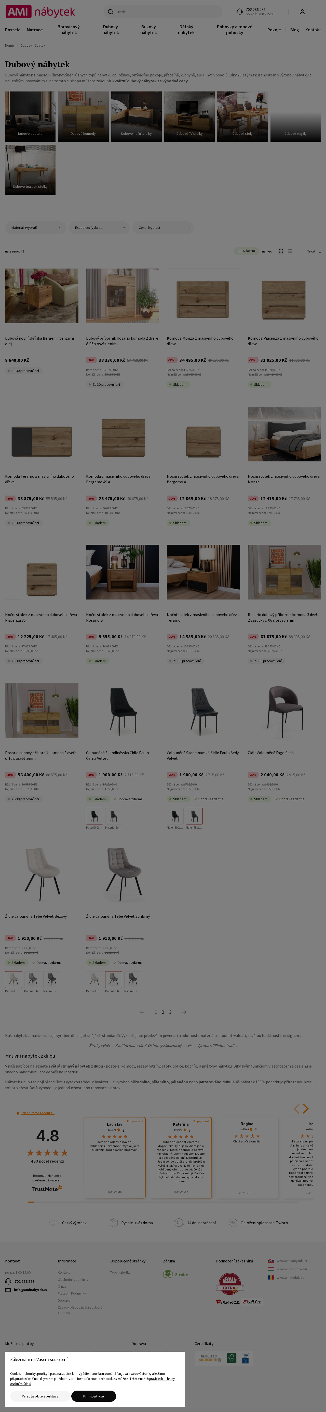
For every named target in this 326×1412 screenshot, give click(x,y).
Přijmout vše (93, 1396)
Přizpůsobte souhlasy (40, 1396)
